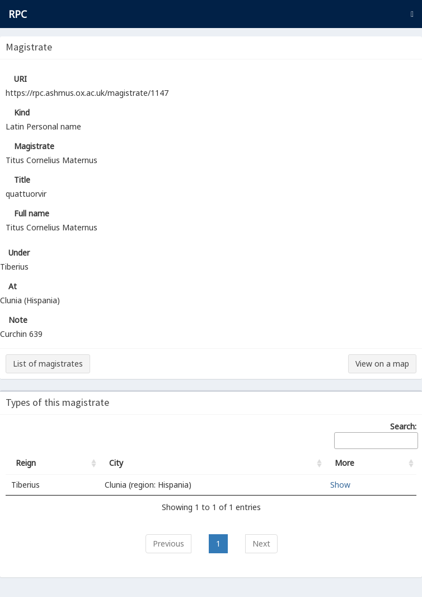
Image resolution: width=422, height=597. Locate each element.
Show (340, 484)
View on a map (382, 363)
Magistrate (34, 146)
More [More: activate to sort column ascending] (344, 462)
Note (17, 319)
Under (19, 252)
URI (20, 78)
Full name (31, 213)
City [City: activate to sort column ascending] (116, 462)
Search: (375, 435)
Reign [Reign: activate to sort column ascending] (26, 462)
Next (261, 543)
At (12, 286)
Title (22, 179)
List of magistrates (48, 363)
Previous (168, 543)
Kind (22, 112)
